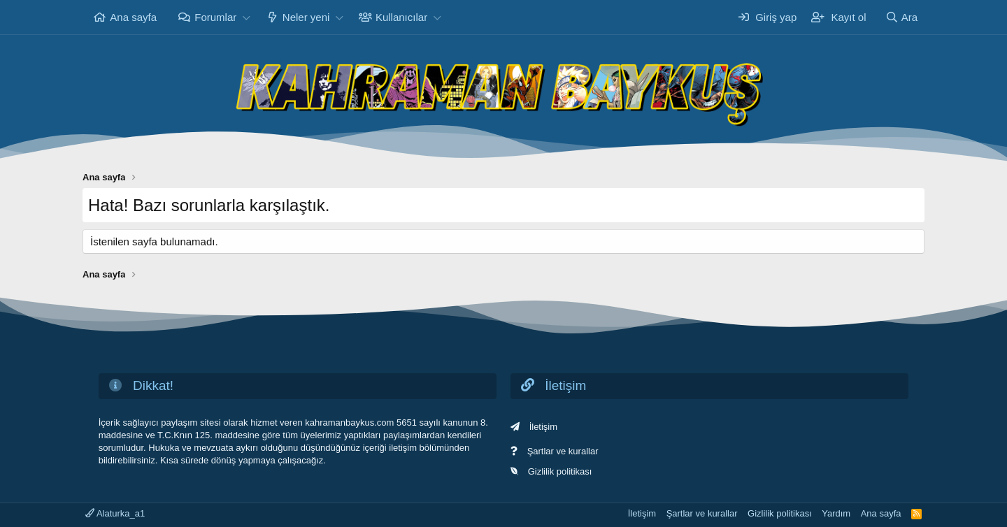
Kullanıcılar (401, 17)
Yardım (836, 513)
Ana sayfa (133, 17)
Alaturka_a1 (115, 513)
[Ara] (901, 17)
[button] (246, 17)
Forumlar (215, 17)
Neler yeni (306, 17)
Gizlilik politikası (560, 471)
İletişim (543, 426)
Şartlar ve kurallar (563, 451)
